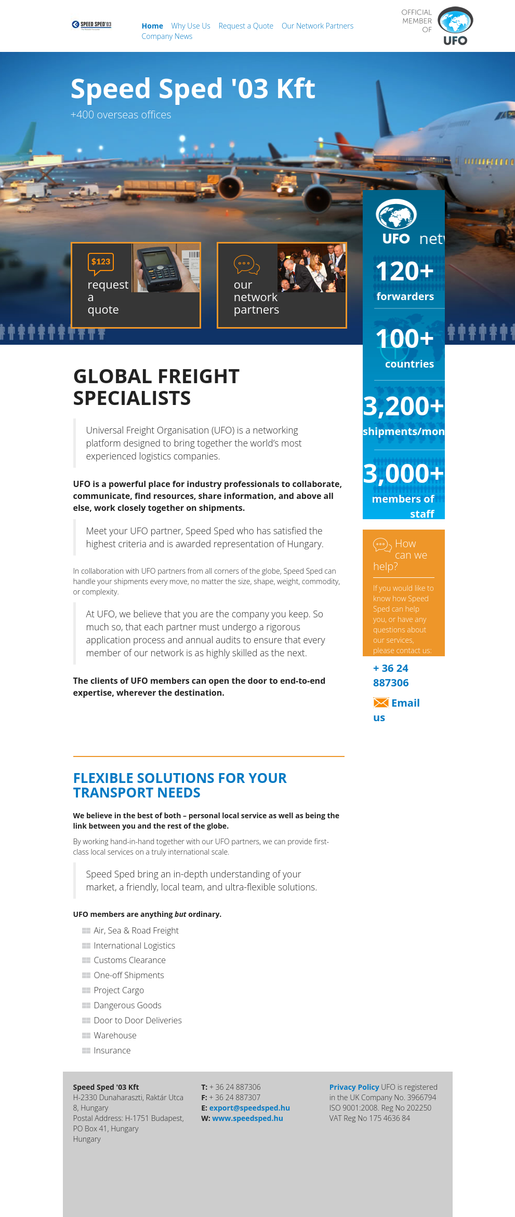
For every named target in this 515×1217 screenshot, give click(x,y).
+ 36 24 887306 (391, 675)
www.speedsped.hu (247, 1118)
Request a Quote (247, 26)
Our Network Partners (317, 26)
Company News (167, 36)
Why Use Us (192, 26)
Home (153, 26)
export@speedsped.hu (249, 1108)
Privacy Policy (354, 1087)
